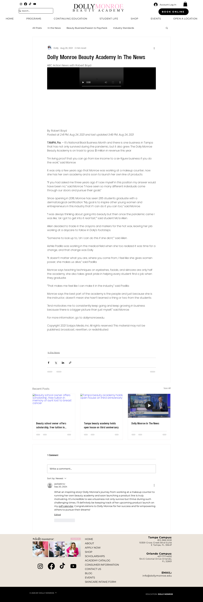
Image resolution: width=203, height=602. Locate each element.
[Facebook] (25, 4)
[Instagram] (21, 4)
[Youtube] (34, 4)
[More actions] (154, 48)
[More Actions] (154, 485)
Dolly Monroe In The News (145, 423)
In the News (54, 28)
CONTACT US (93, 569)
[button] (185, 4)
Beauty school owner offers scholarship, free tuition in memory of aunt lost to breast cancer (52, 425)
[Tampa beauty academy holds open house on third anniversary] (101, 406)
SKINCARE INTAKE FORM (100, 581)
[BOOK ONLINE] (173, 11)
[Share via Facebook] (48, 362)
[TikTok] (30, 4)
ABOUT (89, 543)
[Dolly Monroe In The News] (149, 406)
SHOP (88, 551)
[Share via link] (70, 362)
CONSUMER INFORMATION (102, 564)
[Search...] (34, 10)
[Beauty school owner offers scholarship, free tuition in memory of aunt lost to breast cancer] (54, 406)
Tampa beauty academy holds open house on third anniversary (101, 425)
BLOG (88, 573)
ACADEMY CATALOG (97, 560)
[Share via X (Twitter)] (55, 362)
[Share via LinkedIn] (63, 362)
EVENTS (90, 577)
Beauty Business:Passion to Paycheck (87, 28)
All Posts (37, 28)
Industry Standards (123, 28)
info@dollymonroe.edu (157, 575)
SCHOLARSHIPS (95, 556)
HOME (89, 539)
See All (167, 388)
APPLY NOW (93, 547)
